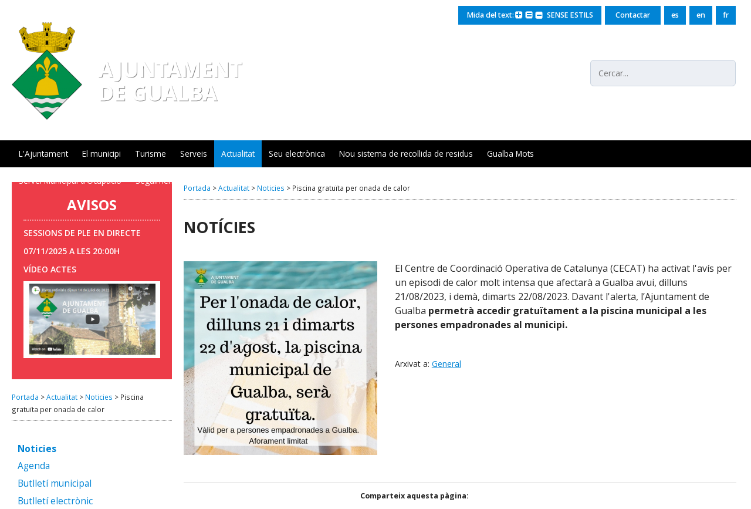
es (675, 15)
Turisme (150, 153)
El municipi (101, 153)
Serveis (193, 153)
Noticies (99, 397)
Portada (25, 397)
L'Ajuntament (43, 153)
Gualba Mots (510, 153)
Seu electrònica (297, 153)
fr (726, 15)
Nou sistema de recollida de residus (406, 153)
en (700, 15)
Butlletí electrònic (55, 502)
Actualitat (238, 153)
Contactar (632, 15)
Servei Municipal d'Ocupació (70, 180)
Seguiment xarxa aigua (178, 180)
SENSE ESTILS (568, 15)
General (446, 363)
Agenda (34, 466)
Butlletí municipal (55, 484)
